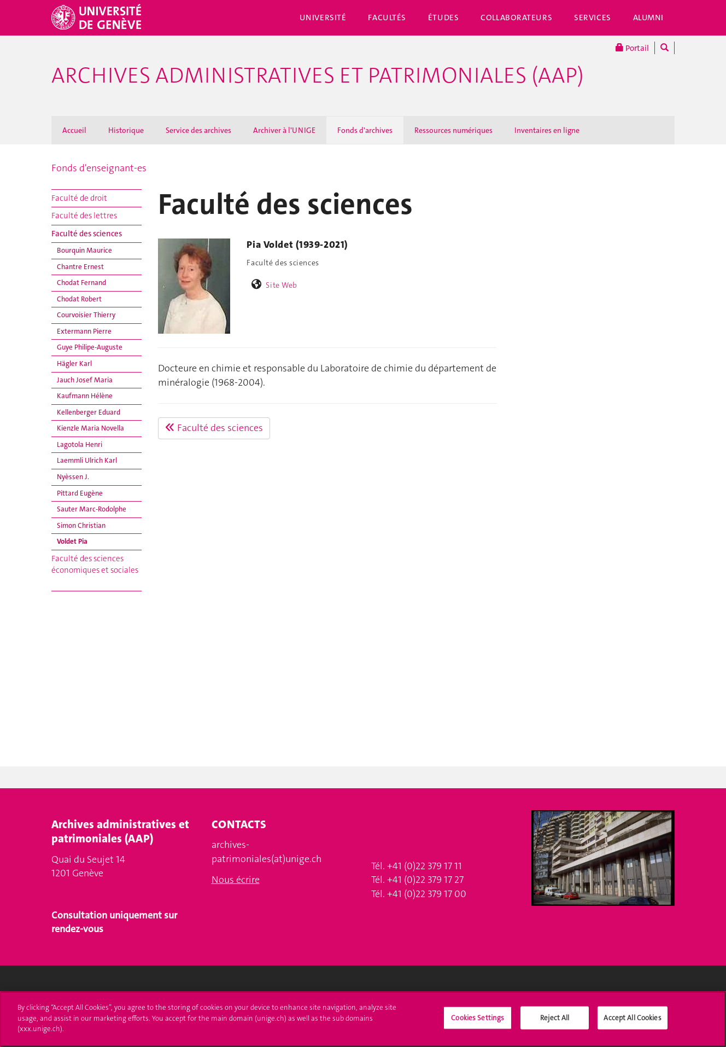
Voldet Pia (72, 541)
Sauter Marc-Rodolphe (91, 509)
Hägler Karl (74, 363)
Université (323, 17)
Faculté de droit (79, 198)
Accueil (74, 130)
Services (592, 17)
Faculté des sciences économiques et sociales (94, 564)
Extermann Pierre (84, 331)
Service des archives (198, 130)
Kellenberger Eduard (88, 412)
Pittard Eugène (80, 493)
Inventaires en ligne (546, 130)
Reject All (554, 1022)
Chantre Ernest (80, 266)
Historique (126, 130)
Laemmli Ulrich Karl (87, 460)
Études (443, 17)
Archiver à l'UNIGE (284, 130)
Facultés (387, 17)
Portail (632, 48)
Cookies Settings (477, 1022)
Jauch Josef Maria (85, 380)
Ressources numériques (453, 130)
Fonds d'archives (365, 130)
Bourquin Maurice (84, 250)
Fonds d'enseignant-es (99, 167)
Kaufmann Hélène (85, 395)
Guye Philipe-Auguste (89, 347)
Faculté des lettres (84, 215)
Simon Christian (81, 525)
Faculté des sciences (86, 233)
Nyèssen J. (73, 476)
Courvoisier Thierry (86, 314)
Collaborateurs (516, 17)
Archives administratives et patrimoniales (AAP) (317, 75)
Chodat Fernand (81, 282)
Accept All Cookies (632, 1022)
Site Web (281, 285)
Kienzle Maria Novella (90, 428)
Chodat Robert (79, 299)
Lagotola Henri (79, 444)
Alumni (648, 17)
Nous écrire (236, 879)
